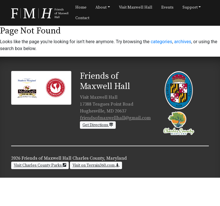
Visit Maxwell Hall (135, 7)
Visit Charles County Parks (40, 165)
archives (182, 41)
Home (81, 7)
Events (167, 7)
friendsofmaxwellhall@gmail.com (115, 118)
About (101, 7)
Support (190, 7)
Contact (82, 18)
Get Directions (97, 125)
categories (161, 41)
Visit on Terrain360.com (95, 165)
